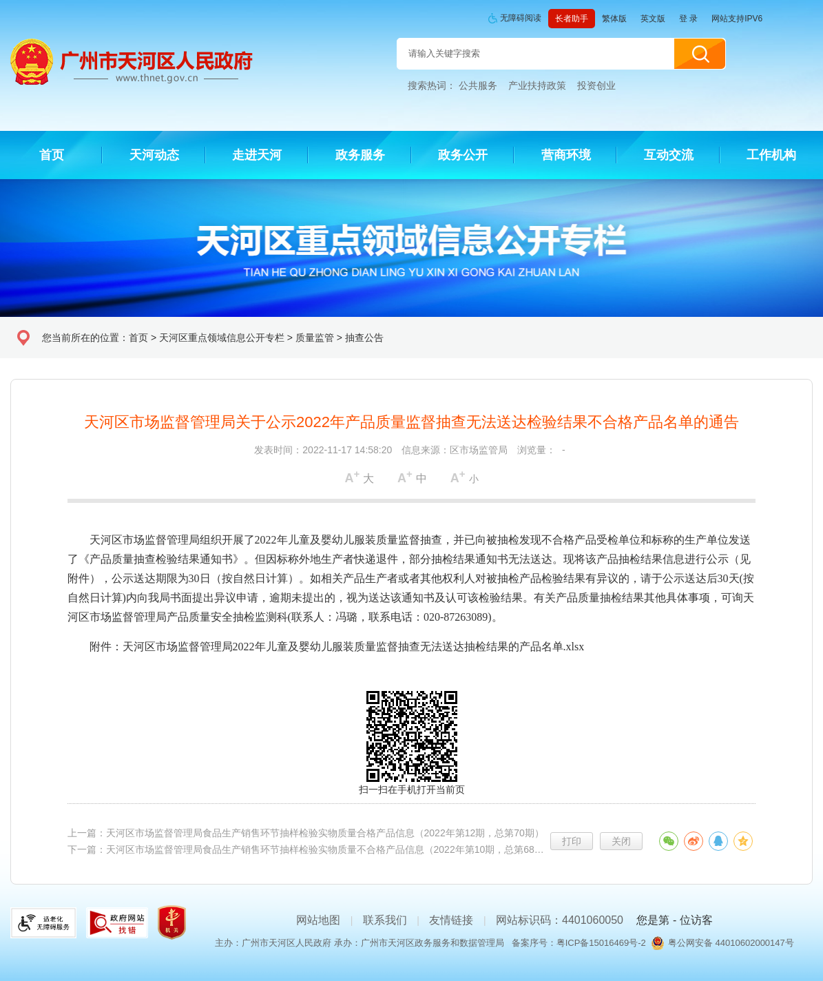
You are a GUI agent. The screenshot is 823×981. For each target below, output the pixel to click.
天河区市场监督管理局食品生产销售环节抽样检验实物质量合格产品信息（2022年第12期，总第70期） (325, 832)
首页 (138, 337)
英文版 (652, 18)
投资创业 (596, 85)
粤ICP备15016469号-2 (601, 943)
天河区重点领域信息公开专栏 (221, 337)
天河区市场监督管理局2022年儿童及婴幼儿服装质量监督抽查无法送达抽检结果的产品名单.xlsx (354, 646)
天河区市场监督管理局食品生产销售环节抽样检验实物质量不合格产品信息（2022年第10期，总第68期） (330, 849)
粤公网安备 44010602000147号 (731, 943)
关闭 (621, 841)
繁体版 (614, 18)
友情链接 (451, 920)
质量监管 (314, 337)
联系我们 (385, 920)
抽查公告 (364, 337)
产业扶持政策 (537, 85)
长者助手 (571, 18)
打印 (571, 841)
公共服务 (478, 85)
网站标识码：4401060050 (559, 920)
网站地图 (318, 920)
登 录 (688, 18)
